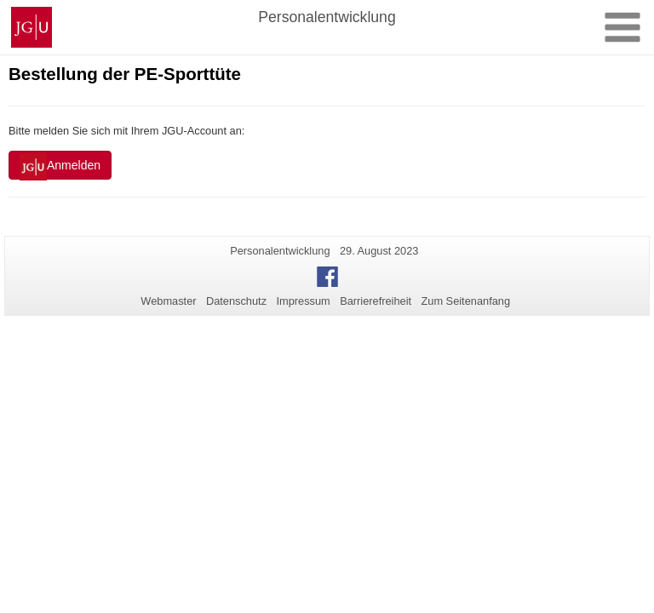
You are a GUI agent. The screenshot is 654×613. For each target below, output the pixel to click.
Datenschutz (236, 301)
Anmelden (60, 166)
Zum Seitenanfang (465, 301)
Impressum (303, 301)
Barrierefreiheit (375, 301)
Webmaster (168, 301)
